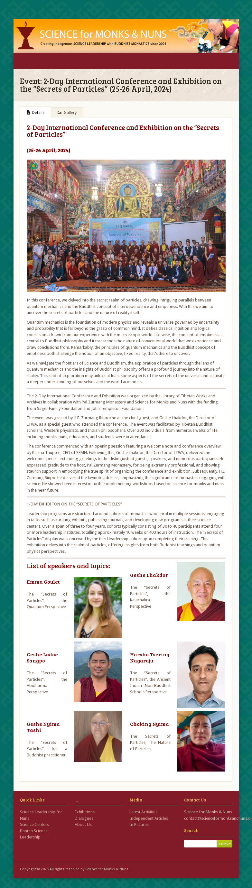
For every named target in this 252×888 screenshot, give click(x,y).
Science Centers (34, 824)
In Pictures (139, 824)
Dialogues (84, 818)
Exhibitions (85, 811)
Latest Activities (143, 811)
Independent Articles (148, 818)
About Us (83, 824)
